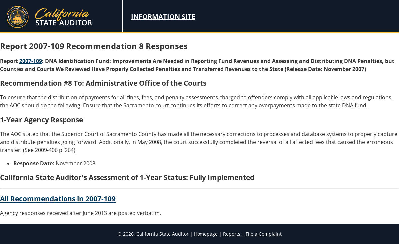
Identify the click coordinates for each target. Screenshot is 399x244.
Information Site (163, 16)
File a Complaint (264, 234)
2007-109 (30, 61)
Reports (231, 234)
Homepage (206, 234)
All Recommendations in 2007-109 (58, 198)
